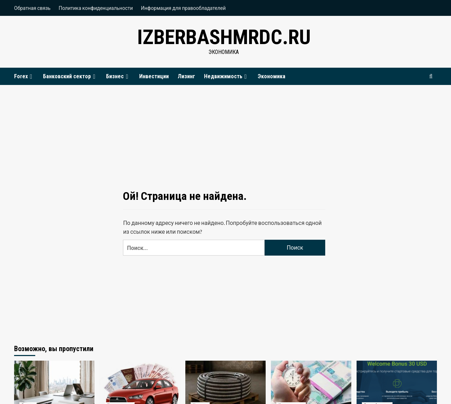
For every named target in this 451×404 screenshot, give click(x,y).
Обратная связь (32, 8)
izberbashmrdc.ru (224, 36)
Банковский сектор (70, 76)
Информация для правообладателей (183, 8)
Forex (24, 76)
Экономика (271, 76)
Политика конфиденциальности (95, 8)
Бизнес (118, 76)
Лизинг (186, 76)
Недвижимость (226, 76)
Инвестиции (154, 76)
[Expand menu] (31, 77)
